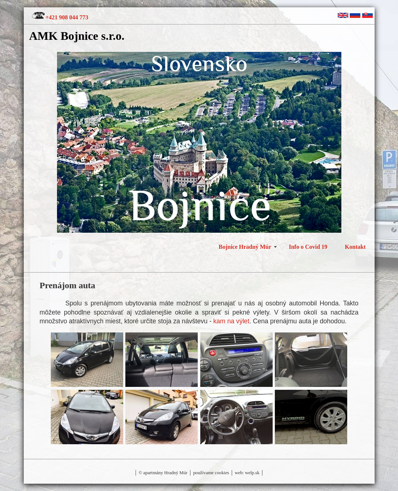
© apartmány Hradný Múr (163, 472)
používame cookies (210, 472)
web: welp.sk (247, 472)
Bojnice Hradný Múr (245, 247)
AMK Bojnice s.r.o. (77, 35)
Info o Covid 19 (308, 247)
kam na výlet (231, 321)
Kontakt (355, 247)
